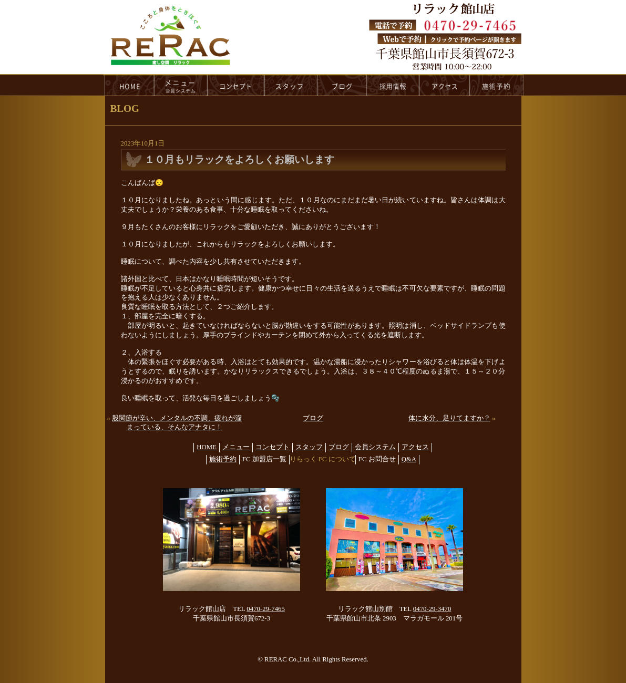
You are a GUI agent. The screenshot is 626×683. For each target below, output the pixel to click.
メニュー (236, 447)
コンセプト (272, 447)
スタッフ (309, 447)
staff (291, 85)
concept (236, 85)
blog (342, 85)
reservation (497, 85)
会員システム (375, 447)
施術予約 (223, 459)
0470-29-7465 (266, 609)
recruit (393, 85)
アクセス (415, 447)
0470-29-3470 (432, 609)
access (444, 85)
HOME (129, 85)
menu (181, 85)
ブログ (313, 418)
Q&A (409, 459)
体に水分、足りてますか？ (449, 418)
